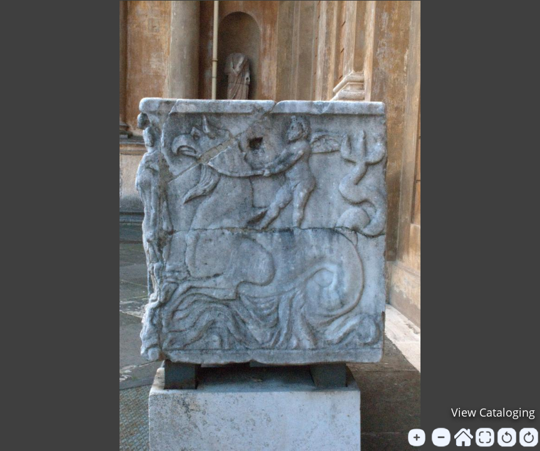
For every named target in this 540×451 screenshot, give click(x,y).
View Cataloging (493, 412)
